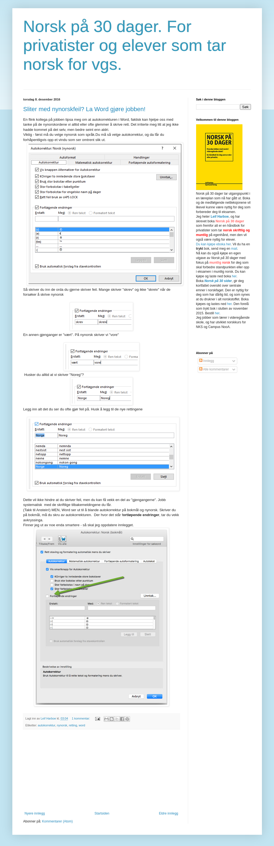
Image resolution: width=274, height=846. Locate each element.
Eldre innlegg (168, 813)
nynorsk (62, 725)
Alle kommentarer (214, 369)
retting (73, 725)
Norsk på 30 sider (218, 281)
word (82, 725)
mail (234, 249)
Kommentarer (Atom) (57, 821)
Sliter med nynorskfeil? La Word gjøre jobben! (84, 109)
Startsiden (101, 813)
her (234, 276)
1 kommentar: (81, 718)
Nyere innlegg (35, 813)
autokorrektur (46, 725)
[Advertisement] (101, 770)
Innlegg (206, 361)
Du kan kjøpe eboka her (213, 244)
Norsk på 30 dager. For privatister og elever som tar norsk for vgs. (124, 45)
